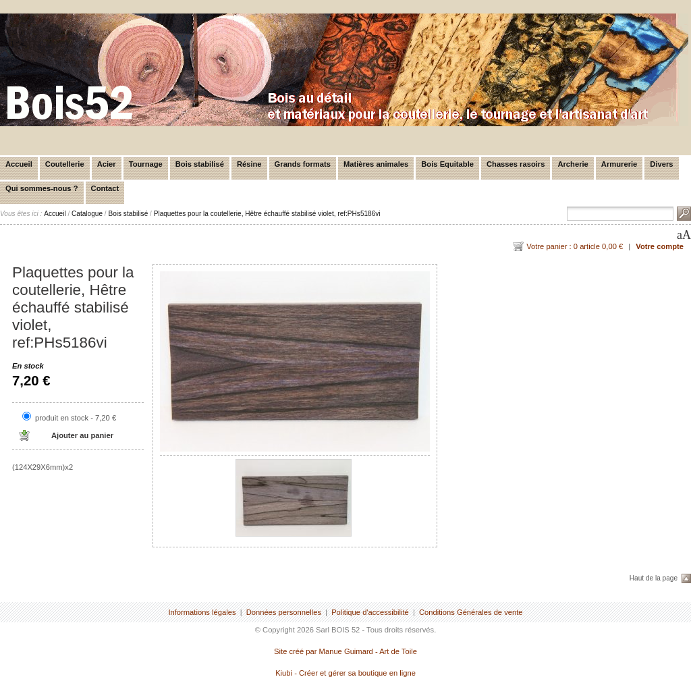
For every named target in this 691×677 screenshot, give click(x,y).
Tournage (146, 164)
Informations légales (202, 612)
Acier (106, 164)
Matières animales (375, 164)
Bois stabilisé (199, 164)
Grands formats (303, 164)
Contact (105, 188)
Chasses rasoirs (516, 164)
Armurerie (619, 164)
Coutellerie (64, 164)
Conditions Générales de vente (471, 612)
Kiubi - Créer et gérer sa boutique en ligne (345, 673)
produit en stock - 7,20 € (75, 418)
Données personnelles (283, 612)
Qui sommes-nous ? (41, 188)
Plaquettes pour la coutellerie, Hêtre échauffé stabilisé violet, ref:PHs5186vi (267, 213)
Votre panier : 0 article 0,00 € (574, 246)
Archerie (572, 164)
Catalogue (87, 213)
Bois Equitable (447, 164)
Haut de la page (654, 578)
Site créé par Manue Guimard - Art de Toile (345, 651)
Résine (249, 164)
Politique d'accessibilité (370, 612)
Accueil (18, 164)
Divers (661, 164)
